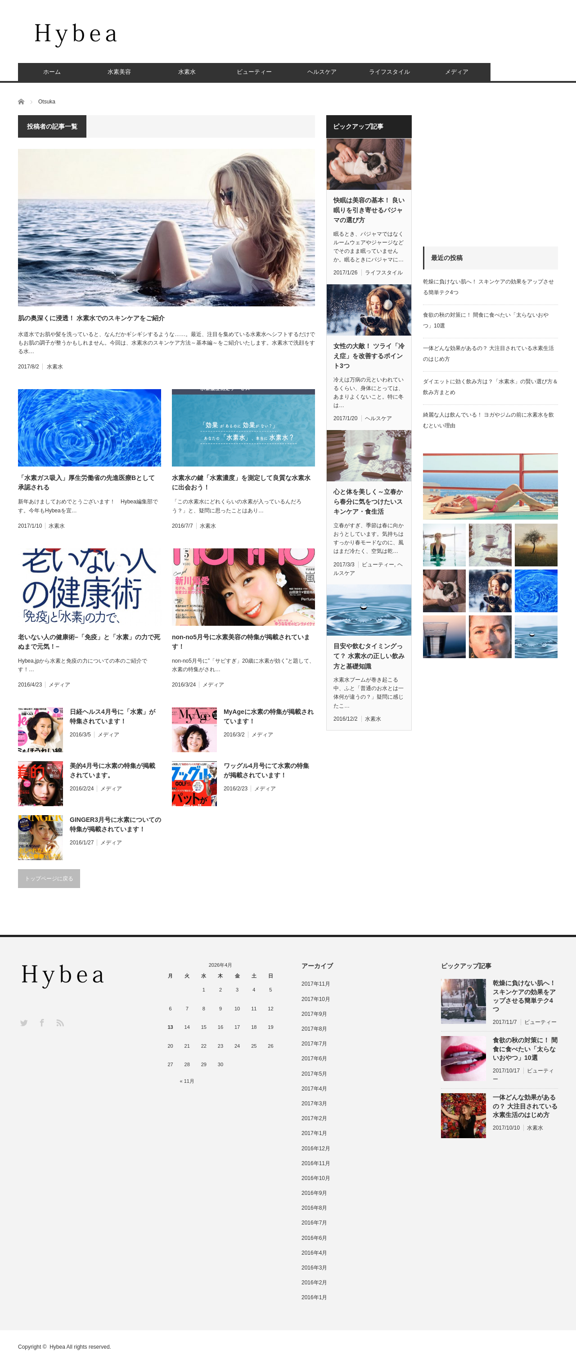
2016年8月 (314, 1208)
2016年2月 (314, 1282)
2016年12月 (316, 1148)
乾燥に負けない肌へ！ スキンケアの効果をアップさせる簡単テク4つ (524, 996)
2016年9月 (314, 1193)
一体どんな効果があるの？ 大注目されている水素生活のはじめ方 (525, 1106)
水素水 (187, 71)
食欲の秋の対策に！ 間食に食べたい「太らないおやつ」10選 (525, 1048)
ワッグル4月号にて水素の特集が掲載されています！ (266, 770)
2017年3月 (314, 1103)
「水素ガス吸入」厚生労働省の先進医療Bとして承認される (86, 482)
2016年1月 (314, 1297)
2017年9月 (314, 1014)
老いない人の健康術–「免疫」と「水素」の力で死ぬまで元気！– (89, 641)
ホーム (52, 71)
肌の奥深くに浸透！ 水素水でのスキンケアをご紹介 (91, 318)
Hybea (57, 1347)
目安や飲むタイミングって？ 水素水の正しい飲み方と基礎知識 (369, 656)
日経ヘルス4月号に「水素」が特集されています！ (112, 716)
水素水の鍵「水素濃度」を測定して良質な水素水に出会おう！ (241, 482)
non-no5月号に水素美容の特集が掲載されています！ (241, 641)
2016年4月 (314, 1253)
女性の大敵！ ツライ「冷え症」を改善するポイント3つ (369, 356)
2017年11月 (316, 984)
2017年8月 (314, 1029)
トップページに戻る (49, 878)
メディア (456, 71)
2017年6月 (314, 1058)
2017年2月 (314, 1118)
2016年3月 (314, 1268)
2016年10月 (316, 1178)
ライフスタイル (389, 71)
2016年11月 (316, 1163)
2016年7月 (314, 1223)
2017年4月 (314, 1089)
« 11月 (187, 1081)
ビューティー (254, 71)
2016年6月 (314, 1238)
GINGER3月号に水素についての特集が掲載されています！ (115, 824)
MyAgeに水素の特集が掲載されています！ (269, 716)
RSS (59, 1022)
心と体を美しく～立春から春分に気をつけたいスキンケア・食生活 (368, 502)
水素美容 (119, 71)
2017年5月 (314, 1074)
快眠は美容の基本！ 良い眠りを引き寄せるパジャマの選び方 (369, 210)
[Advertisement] (394, 38)
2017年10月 (316, 999)
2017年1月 (314, 1133)
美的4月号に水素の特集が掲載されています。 (112, 770)
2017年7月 (314, 1044)
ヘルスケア (322, 71)
